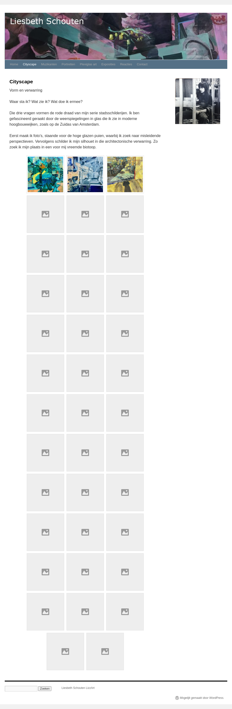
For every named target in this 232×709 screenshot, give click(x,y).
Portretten (68, 64)
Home (14, 64)
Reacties (126, 64)
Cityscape (29, 64)
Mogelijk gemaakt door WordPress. (202, 698)
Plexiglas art (88, 64)
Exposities (108, 64)
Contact (142, 64)
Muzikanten (49, 64)
